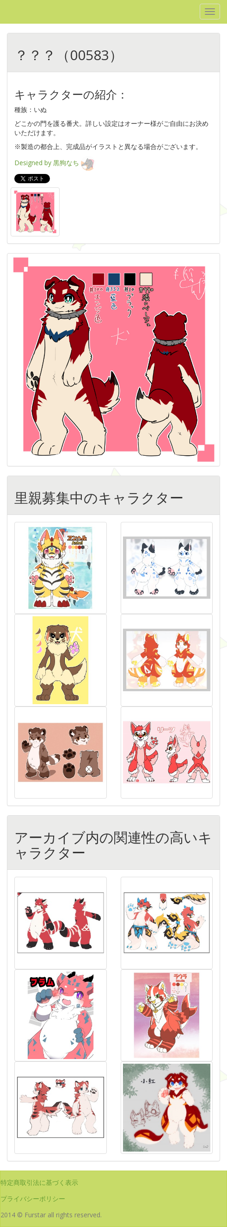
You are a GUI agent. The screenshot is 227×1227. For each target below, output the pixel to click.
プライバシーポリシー (32, 1198)
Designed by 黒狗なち (55, 162)
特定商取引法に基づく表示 (39, 1182)
